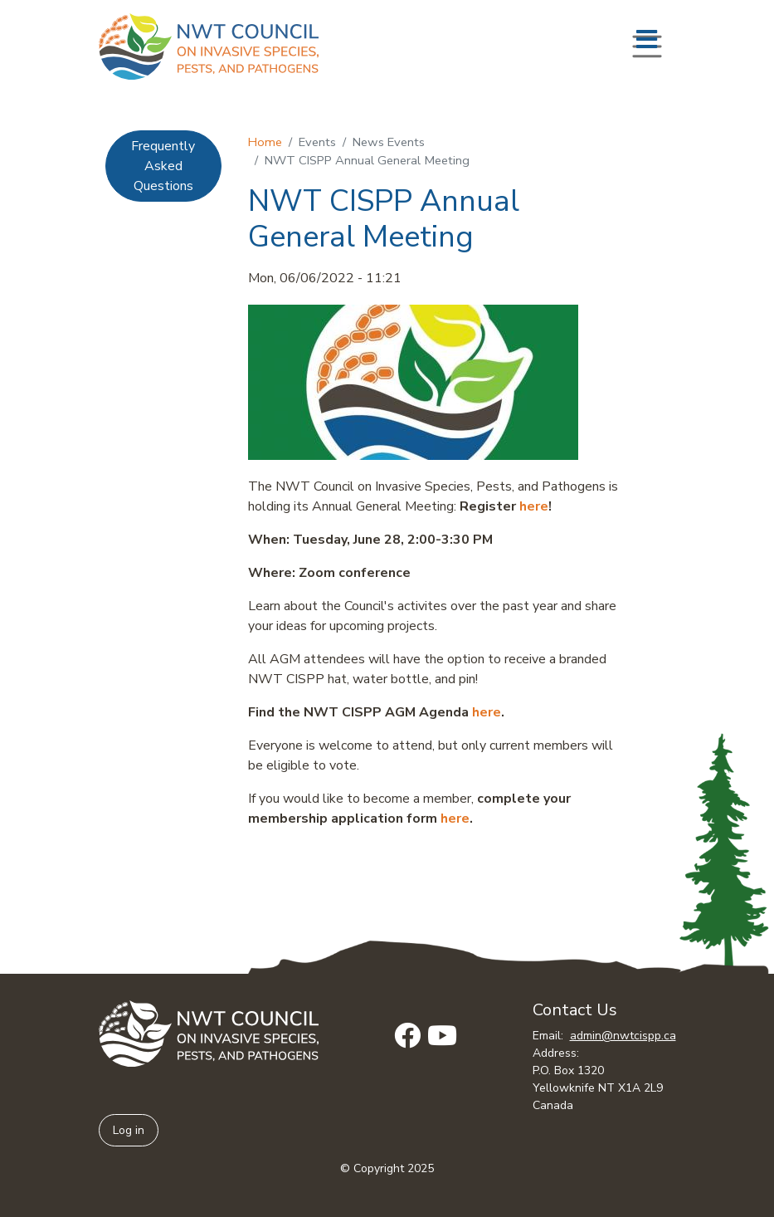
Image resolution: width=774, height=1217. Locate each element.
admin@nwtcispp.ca (623, 1035)
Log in (128, 1130)
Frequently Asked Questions (163, 166)
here (533, 506)
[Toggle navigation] (646, 46)
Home (265, 142)
